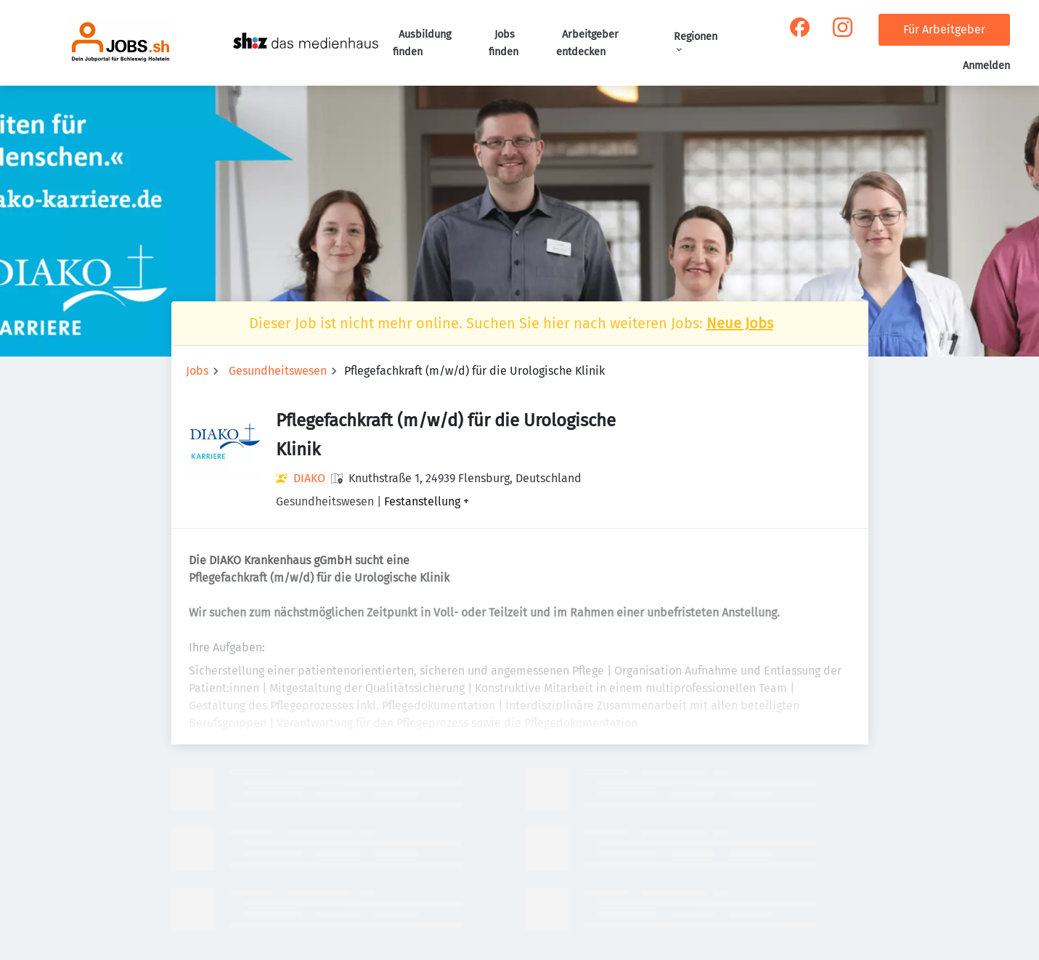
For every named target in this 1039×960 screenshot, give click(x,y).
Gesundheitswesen (278, 371)
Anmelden (986, 66)
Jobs (197, 371)
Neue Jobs (739, 323)
